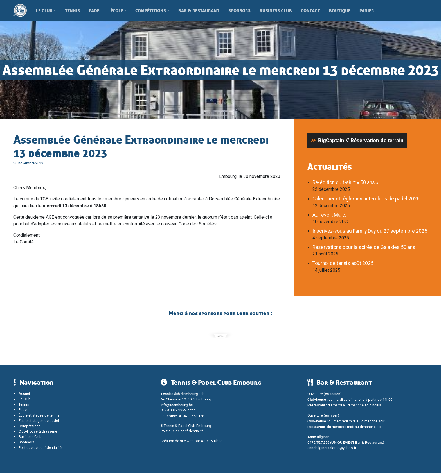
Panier (366, 10)
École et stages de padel (39, 420)
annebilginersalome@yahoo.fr (331, 448)
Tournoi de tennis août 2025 (343, 263)
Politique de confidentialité (40, 447)
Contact (310, 10)
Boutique (339, 10)
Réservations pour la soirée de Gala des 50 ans (363, 247)
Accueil (25, 393)
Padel (95, 10)
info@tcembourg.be (177, 404)
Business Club (276, 10)
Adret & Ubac (211, 441)
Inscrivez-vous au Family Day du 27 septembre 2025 (369, 231)
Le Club (44, 10)
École (117, 10)
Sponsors (239, 10)
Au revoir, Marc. (329, 215)
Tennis (72, 10)
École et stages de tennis (39, 415)
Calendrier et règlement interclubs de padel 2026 (366, 199)
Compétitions (150, 10)
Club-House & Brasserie (38, 431)
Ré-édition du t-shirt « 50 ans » (345, 182)
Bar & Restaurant (198, 10)
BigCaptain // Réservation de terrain (361, 140)
